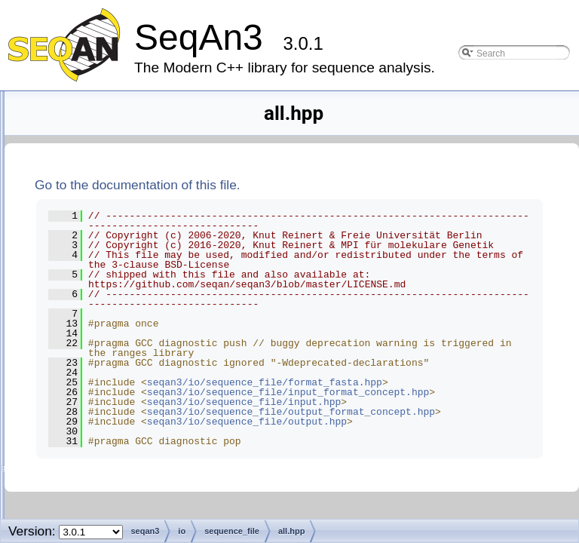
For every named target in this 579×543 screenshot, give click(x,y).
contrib (89, 191)
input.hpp (118, 415)
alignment (96, 130)
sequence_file (117, 293)
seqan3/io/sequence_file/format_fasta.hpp (400, 480)
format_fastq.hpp (135, 374)
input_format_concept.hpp (156, 435)
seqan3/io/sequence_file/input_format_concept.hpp (403, 505)
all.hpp (112, 313)
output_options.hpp (140, 517)
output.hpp (122, 476)
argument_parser (112, 170)
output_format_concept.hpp (159, 496)
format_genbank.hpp (144, 394)
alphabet (93, 150)
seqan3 (78, 109)
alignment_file (117, 252)
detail (98, 272)
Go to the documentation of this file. (326, 184)
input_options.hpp (137, 456)
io (77, 232)
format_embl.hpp (135, 333)
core (83, 211)
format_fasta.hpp (135, 354)
